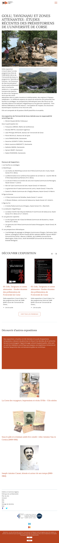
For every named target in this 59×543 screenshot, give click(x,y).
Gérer (29, 540)
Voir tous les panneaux (29, 314)
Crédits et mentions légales (10, 492)
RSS (3, 500)
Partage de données (8, 504)
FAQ (3, 502)
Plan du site (5, 496)
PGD (3, 506)
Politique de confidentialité (10, 494)
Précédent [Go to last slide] (52, 254)
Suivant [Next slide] (56, 254)
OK (29, 537)
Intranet (4, 498)
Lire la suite (9, 307)
